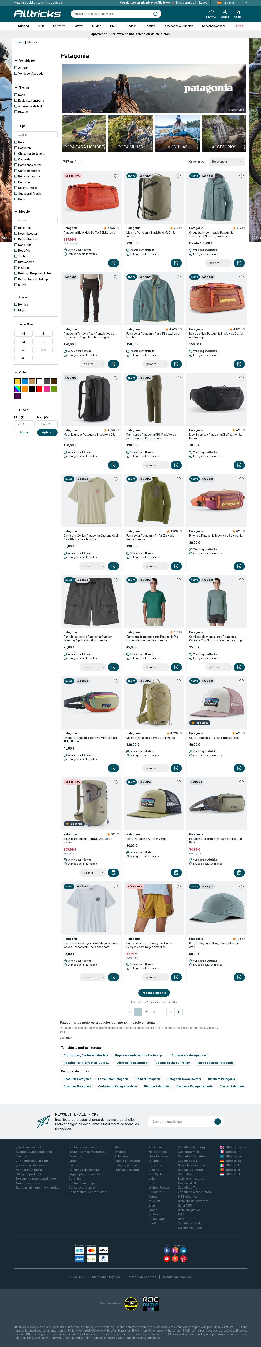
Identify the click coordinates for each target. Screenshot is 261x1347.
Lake (152, 1178)
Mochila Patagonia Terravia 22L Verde (150, 737)
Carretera (59, 26)
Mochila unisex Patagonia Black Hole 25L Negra (89, 436)
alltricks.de (230, 1160)
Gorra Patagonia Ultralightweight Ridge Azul (214, 945)
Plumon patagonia (156, 1086)
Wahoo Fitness (159, 1187)
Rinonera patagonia (221, 1079)
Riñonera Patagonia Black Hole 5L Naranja (216, 535)
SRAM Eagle (157, 1219)
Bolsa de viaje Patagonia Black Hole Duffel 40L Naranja (216, 335)
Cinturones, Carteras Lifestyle (86, 1055)
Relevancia (227, 161)
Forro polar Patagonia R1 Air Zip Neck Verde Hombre (150, 537)
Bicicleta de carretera (193, 1201)
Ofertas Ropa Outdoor (133, 1062)
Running (23, 26)
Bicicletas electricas (192, 1165)
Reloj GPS (185, 1205)
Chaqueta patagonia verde (194, 1086)
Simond (154, 1169)
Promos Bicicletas (127, 1169)
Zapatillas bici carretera (195, 1192)
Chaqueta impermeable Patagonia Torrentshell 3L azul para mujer (211, 234)
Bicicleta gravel (189, 1210)
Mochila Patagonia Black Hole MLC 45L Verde (150, 234)
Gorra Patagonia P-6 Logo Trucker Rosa (214, 737)
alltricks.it (229, 1165)
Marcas (32, 42)
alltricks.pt (230, 1169)
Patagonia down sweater (184, 1079)
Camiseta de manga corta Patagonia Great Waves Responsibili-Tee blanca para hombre (91, 945)
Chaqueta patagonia (77, 1079)
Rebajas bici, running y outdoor (38, 1187)
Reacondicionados (214, 26)
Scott (152, 1223)
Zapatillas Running (191, 1147)
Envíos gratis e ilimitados (163, 2)
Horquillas (185, 1174)
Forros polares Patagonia (215, 1062)
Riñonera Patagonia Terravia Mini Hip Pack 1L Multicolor (91, 739)
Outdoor (131, 26)
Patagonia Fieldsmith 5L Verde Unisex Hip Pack (215, 840)
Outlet (239, 26)
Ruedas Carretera (190, 1169)
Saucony (155, 1165)
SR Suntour (156, 1192)
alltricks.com (231, 1156)
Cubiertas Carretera (192, 1156)
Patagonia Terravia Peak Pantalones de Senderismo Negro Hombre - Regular (89, 335)
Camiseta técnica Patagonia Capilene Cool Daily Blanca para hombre (91, 537)
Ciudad (96, 26)
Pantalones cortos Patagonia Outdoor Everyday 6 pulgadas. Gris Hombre (88, 638)
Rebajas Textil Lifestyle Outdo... (87, 1062)
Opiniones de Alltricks (84, 1169)
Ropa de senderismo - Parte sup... (140, 1055)
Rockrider (155, 1147)
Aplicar (47, 432)
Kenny (153, 1196)
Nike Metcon (158, 1151)
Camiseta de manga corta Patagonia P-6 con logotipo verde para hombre (152, 638)
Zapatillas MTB (188, 1160)
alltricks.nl (230, 1174)
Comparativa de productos (87, 1192)
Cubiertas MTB (188, 1151)
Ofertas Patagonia (232, 1086)
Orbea (153, 1210)
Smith (153, 1183)
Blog (117, 1147)
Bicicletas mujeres (191, 1178)
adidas (153, 1214)
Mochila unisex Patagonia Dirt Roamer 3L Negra (215, 436)
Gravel (79, 26)
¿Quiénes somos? (28, 1147)
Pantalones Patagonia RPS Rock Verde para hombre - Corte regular (151, 436)
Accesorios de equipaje (188, 1055)
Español (230, 3)
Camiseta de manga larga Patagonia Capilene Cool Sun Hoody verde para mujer (216, 638)
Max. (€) (42, 417)
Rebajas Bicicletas (127, 1160)
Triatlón (150, 26)
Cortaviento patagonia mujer (117, 1086)
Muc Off (154, 1201)
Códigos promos (126, 1165)
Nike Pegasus (158, 1156)
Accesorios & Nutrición (178, 26)
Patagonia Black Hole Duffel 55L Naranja (89, 232)
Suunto (154, 1160)
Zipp (152, 1205)
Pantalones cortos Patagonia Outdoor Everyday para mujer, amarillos (150, 945)
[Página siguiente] (178, 1012)
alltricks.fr (230, 1151)
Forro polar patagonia (113, 1079)
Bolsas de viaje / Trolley (173, 1062)
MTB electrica (188, 1196)
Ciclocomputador (190, 1227)
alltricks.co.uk (232, 1147)
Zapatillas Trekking (191, 1223)
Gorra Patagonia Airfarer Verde (146, 838)
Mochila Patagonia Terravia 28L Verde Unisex (88, 840)
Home (20, 42)
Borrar (24, 432)
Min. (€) (19, 417)
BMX (113, 26)
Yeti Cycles (157, 1174)
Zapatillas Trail (188, 1187)
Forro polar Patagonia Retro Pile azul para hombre (153, 335)
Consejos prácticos (82, 1187)
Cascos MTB (187, 1183)
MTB (41, 26)
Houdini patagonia (148, 1079)
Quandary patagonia (77, 1086)
